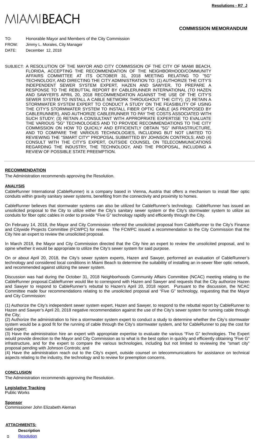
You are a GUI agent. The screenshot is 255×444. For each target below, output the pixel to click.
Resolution (27, 436)
